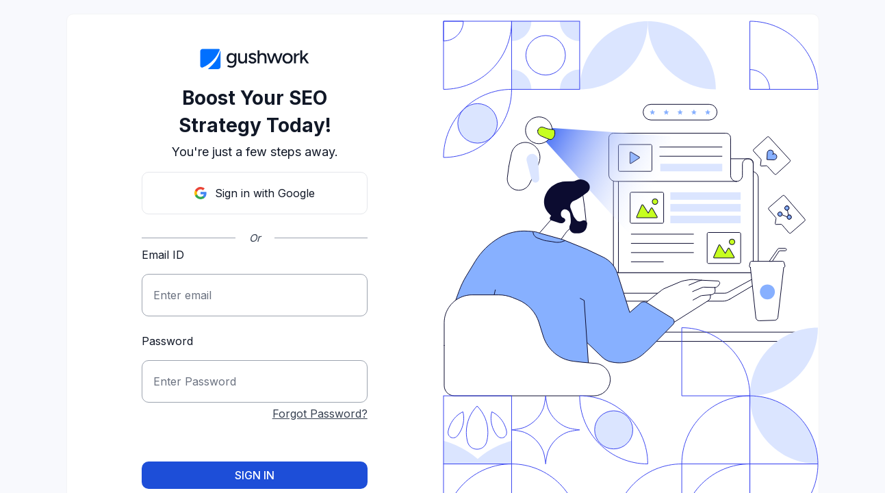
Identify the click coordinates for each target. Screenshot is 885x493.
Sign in (254, 475)
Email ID (163, 255)
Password (167, 341)
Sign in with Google (254, 193)
